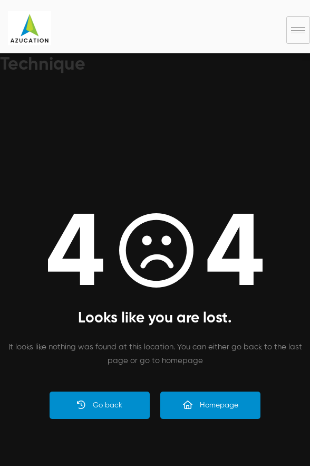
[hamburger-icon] (298, 30)
